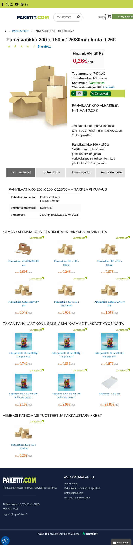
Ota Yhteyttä (71, 483)
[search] (78, 14)
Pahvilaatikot (20, 31)
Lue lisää (108, 87)
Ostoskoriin (100, 93)
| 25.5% (92, 53)
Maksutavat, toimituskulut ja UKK (82, 488)
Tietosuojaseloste (73, 492)
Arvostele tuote (111, 172)
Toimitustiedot (80, 172)
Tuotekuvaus (51, 172)
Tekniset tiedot (21, 172)
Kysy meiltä (121, 543)
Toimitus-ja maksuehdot (77, 497)
